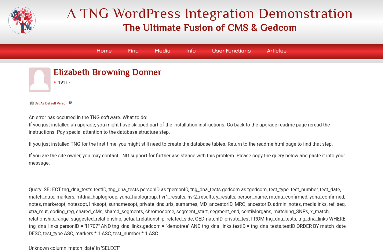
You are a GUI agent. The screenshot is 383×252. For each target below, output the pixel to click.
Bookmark (344, 69)
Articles (276, 50)
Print (324, 69)
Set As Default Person (48, 103)
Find (133, 50)
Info (191, 50)
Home (104, 50)
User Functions (231, 50)
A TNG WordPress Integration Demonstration (210, 13)
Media (162, 50)
